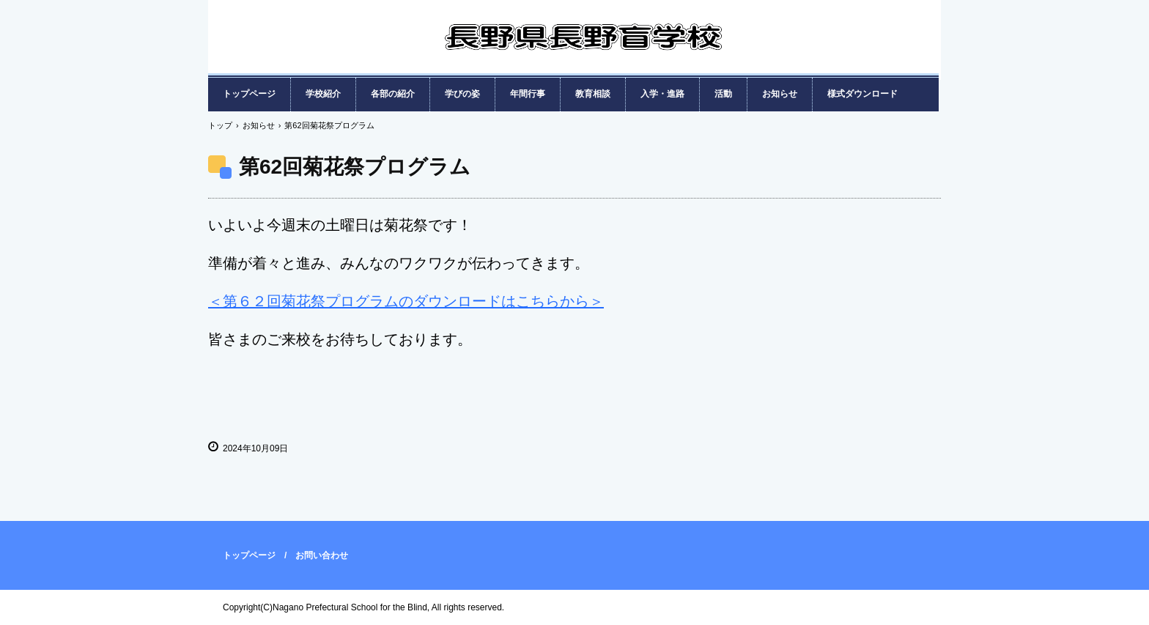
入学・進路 (662, 94)
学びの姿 (462, 94)
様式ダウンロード (862, 94)
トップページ (249, 94)
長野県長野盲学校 (582, 51)
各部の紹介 (393, 94)
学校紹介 (323, 94)
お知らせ (779, 94)
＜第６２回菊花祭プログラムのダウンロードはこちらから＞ (406, 301)
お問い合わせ (321, 555)
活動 (723, 94)
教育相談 (592, 94)
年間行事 (527, 94)
